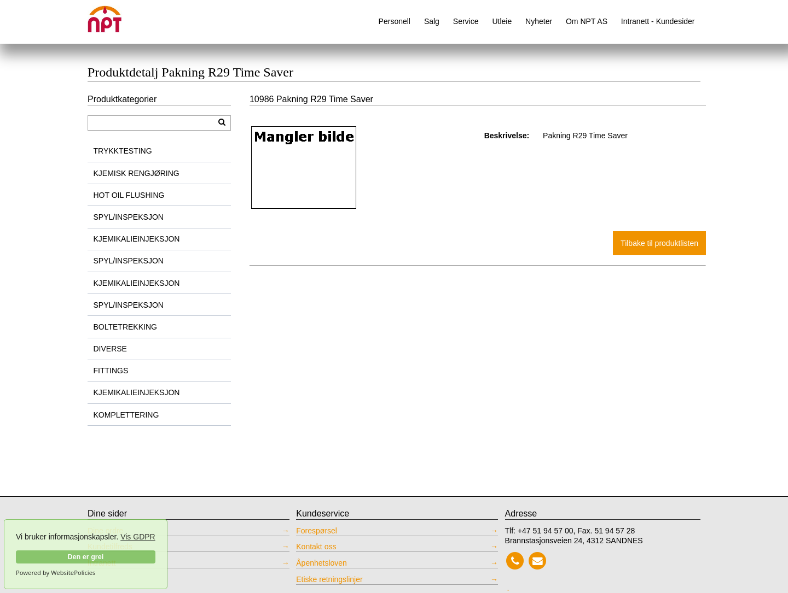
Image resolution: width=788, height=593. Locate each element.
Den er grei (85, 557)
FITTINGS (111, 370)
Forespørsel (316, 530)
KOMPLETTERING (126, 414)
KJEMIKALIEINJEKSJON (137, 238)
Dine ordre (105, 530)
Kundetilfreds (110, 546)
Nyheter (538, 21)
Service (466, 21)
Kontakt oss (316, 546)
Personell (394, 21)
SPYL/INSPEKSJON (129, 217)
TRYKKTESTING (123, 150)
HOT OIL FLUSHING (129, 195)
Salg (431, 21)
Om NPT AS (586, 21)
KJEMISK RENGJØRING (136, 173)
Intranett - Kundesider (658, 21)
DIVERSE (110, 348)
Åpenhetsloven (321, 563)
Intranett (101, 563)
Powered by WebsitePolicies (55, 573)
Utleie (502, 21)
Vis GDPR (137, 536)
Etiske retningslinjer (329, 579)
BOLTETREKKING (125, 326)
